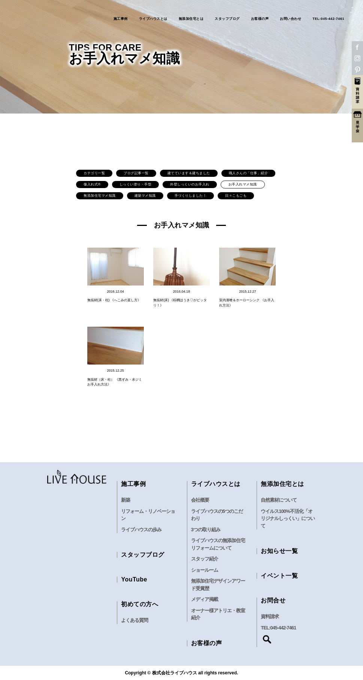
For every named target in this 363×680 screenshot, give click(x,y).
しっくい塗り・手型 (136, 184)
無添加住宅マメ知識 (100, 195)
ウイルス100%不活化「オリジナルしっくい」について (288, 518)
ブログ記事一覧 (136, 173)
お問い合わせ (290, 19)
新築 (125, 500)
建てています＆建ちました (188, 173)
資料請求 (270, 616)
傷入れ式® (92, 184)
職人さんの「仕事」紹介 (248, 173)
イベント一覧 (279, 575)
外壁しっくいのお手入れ (189, 184)
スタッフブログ (227, 19)
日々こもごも (235, 195)
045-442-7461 (283, 628)
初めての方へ (139, 604)
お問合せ (273, 600)
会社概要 (200, 500)
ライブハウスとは (153, 19)
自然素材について (279, 500)
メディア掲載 (204, 599)
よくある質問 (134, 620)
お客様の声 (260, 19)
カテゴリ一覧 (94, 173)
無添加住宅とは (191, 19)
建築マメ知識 (145, 195)
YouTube (134, 579)
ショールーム (204, 570)
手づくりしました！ (191, 195)
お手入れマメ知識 (243, 184)
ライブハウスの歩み (141, 529)
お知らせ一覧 (279, 551)
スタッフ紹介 (204, 559)
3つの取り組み (205, 529)
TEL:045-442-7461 (328, 19)
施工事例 (121, 19)
